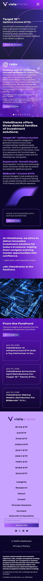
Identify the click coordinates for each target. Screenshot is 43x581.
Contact (22, 511)
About (21, 494)
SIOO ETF (21, 473)
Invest (21, 499)
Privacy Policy (21, 546)
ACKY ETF (21, 450)
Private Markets (21, 505)
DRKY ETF (21, 456)
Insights (21, 482)
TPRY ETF (21, 462)
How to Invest (13, 45)
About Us (13, 221)
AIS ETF (21, 433)
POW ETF (21, 439)
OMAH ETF (21, 444)
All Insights (11, 335)
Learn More (11, 106)
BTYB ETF (21, 427)
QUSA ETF (21, 468)
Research (21, 488)
